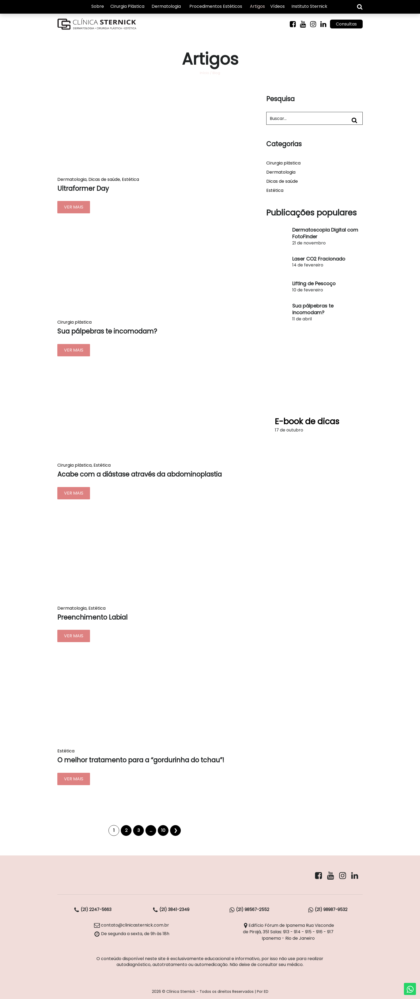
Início (204, 73)
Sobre (97, 6)
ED (266, 991)
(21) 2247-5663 (92, 910)
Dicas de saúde (104, 180)
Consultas (345, 25)
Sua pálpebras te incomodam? (312, 309)
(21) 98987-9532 (327, 910)
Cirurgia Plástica (127, 6)
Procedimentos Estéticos (215, 6)
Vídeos (277, 6)
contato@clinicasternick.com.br (131, 926)
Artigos (257, 6)
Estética (130, 180)
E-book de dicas (307, 422)
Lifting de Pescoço (314, 284)
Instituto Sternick (309, 6)
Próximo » (175, 831)
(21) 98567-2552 (249, 910)
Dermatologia (166, 6)
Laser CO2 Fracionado (318, 259)
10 (163, 831)
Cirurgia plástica (74, 323)
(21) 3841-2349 (171, 910)
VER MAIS (73, 208)
